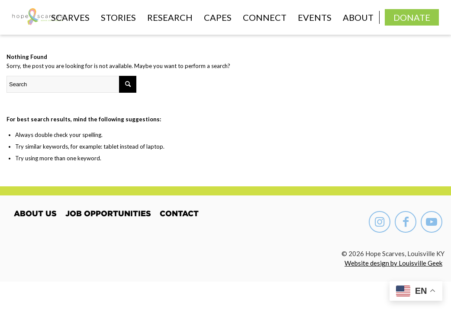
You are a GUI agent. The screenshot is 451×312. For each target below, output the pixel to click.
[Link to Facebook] (406, 222)
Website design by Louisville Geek (393, 263)
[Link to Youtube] (431, 222)
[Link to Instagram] (380, 222)
